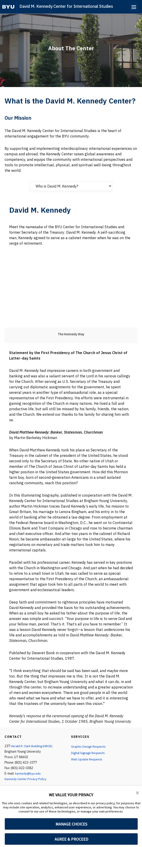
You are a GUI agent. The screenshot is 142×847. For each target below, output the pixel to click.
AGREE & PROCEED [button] (71, 839)
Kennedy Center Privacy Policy (26, 779)
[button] (137, 792)
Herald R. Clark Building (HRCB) (33, 746)
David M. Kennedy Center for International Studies (66, 6)
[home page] (8, 7)
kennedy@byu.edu (28, 773)
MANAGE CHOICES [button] (71, 824)
